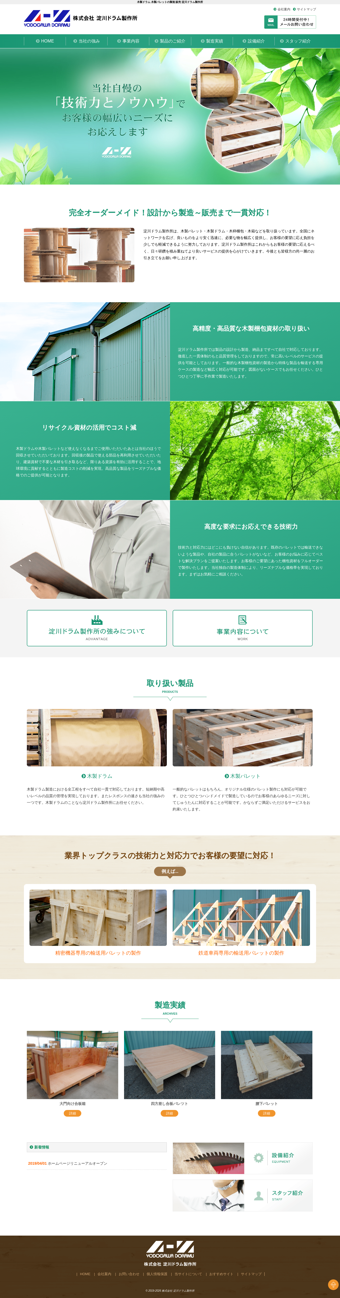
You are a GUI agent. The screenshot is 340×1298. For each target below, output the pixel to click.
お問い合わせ (129, 1274)
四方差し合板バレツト (169, 1103)
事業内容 (130, 41)
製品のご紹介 (172, 41)
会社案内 (284, 9)
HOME (47, 41)
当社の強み (89, 41)
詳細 (72, 1113)
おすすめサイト (221, 1274)
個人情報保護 (157, 1274)
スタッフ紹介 (298, 41)
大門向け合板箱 (73, 1103)
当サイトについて (188, 1274)
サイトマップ (306, 9)
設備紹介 (256, 41)
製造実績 (214, 41)
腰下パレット (267, 1103)
